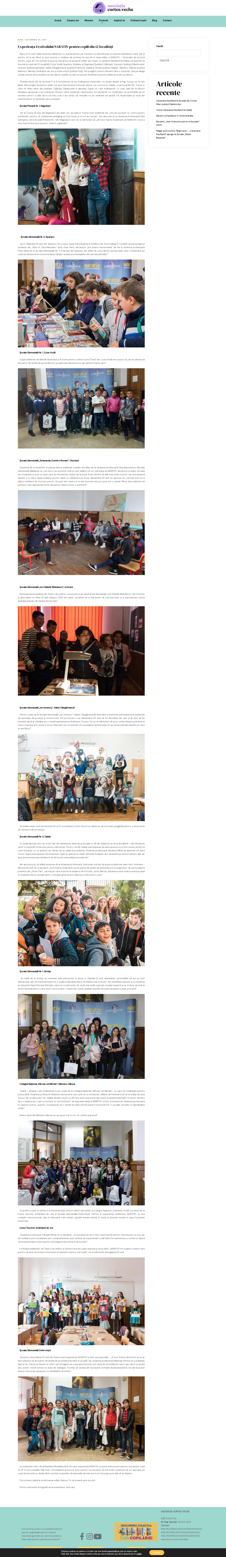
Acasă (57, 20)
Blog (154, 20)
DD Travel (137, 85)
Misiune (89, 20)
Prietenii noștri (138, 20)
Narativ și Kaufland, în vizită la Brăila (174, 115)
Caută (159, 46)
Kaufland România (120, 60)
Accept (157, 1552)
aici (73, 1487)
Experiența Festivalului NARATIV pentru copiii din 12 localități (65, 46)
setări (139, 1554)
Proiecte (103, 22)
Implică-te (119, 20)
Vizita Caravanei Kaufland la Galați (174, 109)
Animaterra (93, 74)
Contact (167, 20)
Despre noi (73, 20)
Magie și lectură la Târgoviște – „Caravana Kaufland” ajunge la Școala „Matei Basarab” (178, 134)
